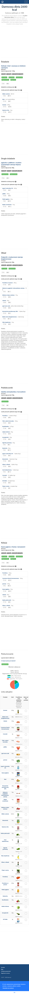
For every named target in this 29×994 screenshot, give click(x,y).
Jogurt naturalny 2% (7, 188)
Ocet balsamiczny (7, 470)
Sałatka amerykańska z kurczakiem (13, 392)
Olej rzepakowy (6, 322)
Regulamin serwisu (5, 973)
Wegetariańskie (5, 79)
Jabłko (4, 193)
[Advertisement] (14, 42)
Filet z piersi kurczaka (8, 421)
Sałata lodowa (6, 432)
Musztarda (5, 459)
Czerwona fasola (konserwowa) (10, 578)
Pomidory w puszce (7, 282)
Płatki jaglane (5, 199)
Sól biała (4, 480)
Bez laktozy (4, 77)
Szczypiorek (5, 437)
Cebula (4, 300)
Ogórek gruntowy (7, 442)
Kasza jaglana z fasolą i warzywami (13, 547)
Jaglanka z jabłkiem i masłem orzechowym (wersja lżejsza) (11, 163)
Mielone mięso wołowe (8, 295)
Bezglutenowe (19, 77)
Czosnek (4, 475)
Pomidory (5, 415)
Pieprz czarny (5, 486)
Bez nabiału (11, 77)
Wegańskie (13, 79)
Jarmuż (4, 583)
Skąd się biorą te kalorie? (8, 661)
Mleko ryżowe (6, 94)
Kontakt (3, 967)
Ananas (4, 104)
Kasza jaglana (5, 589)
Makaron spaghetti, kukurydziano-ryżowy (13, 288)
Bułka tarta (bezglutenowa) (9, 317)
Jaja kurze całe (6, 306)
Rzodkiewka (5, 426)
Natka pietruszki (6, 600)
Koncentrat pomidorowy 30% (10, 311)
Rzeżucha (4, 448)
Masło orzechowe (6, 204)
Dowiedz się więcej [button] (8, 988)
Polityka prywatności (6, 971)
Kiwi (3, 99)
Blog (2, 969)
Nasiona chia (5, 110)
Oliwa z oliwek (6, 464)
